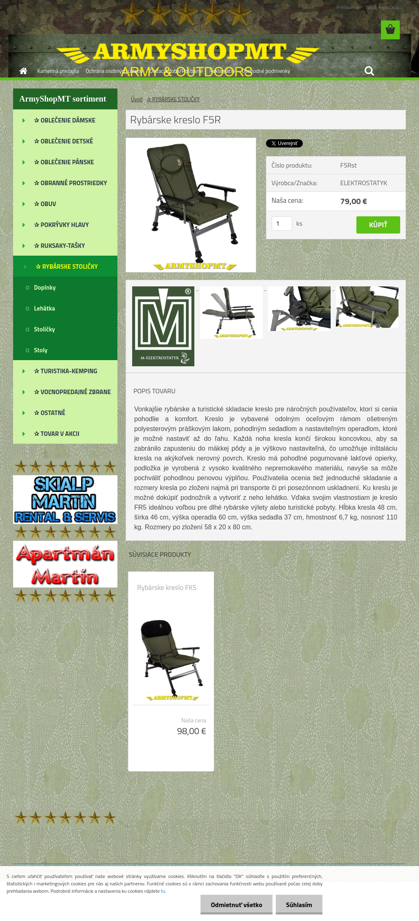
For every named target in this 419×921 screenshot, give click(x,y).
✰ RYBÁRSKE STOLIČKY (173, 99)
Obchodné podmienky (265, 71)
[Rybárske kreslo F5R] (191, 141)
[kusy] (282, 223)
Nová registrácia (382, 7)
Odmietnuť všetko (236, 905)
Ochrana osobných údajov (114, 71)
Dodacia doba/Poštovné (176, 71)
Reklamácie (222, 71)
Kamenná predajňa (58, 71)
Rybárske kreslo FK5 (166, 587)
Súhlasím (299, 905)
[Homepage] (21, 70)
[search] (369, 70)
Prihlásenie (347, 7)
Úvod (136, 99)
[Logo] (69, 30)
